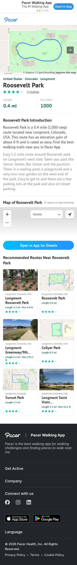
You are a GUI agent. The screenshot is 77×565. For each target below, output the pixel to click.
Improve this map (66, 72)
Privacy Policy (15, 555)
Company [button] (13, 481)
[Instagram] (18, 503)
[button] (4, 6)
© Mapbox (29, 72)
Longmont (47, 79)
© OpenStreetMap (45, 72)
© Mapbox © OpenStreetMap (59, 202)
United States (12, 79)
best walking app (38, 444)
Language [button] (13, 532)
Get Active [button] (14, 468)
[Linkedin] (28, 503)
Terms (34, 555)
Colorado (31, 79)
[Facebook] (7, 503)
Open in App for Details (38, 245)
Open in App (63, 6)
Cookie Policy (54, 555)
